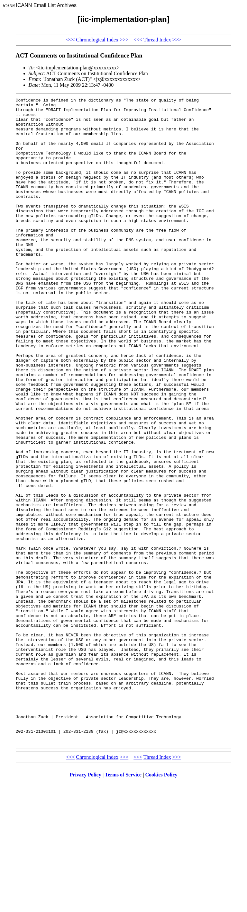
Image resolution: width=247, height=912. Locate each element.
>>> (124, 39)
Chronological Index (97, 39)
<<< (70, 39)
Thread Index (157, 39)
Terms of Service (123, 904)
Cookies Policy (161, 904)
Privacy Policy (85, 904)
